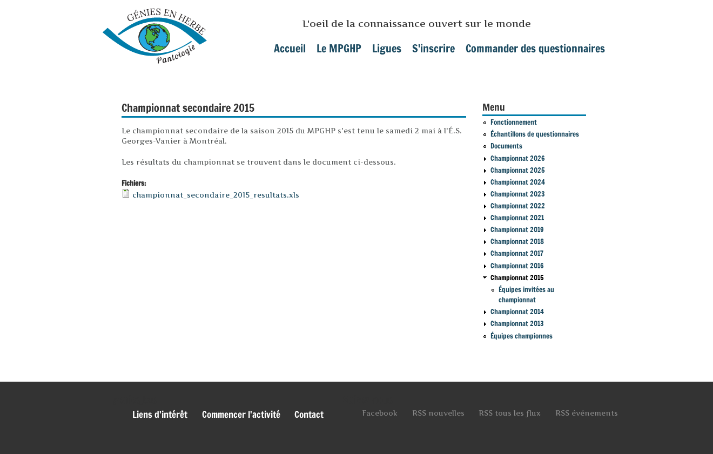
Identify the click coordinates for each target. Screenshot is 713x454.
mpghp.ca (155, 32)
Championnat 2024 (517, 182)
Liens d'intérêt (159, 414)
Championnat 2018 (517, 241)
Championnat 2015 (517, 277)
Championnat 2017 (516, 253)
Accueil (290, 48)
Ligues (386, 48)
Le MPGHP (339, 48)
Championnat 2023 (517, 194)
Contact (309, 414)
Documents (506, 146)
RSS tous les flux (510, 413)
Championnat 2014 (517, 311)
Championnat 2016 (517, 265)
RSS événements (586, 413)
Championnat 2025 (517, 170)
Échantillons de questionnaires (534, 134)
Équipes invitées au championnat (526, 294)
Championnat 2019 (517, 229)
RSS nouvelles (438, 413)
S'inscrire (433, 48)
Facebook (380, 413)
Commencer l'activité (241, 414)
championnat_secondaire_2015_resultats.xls (215, 195)
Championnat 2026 (517, 158)
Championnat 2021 (517, 217)
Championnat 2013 (517, 323)
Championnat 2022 (517, 206)
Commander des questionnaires (535, 48)
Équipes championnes (521, 336)
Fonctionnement (513, 122)
